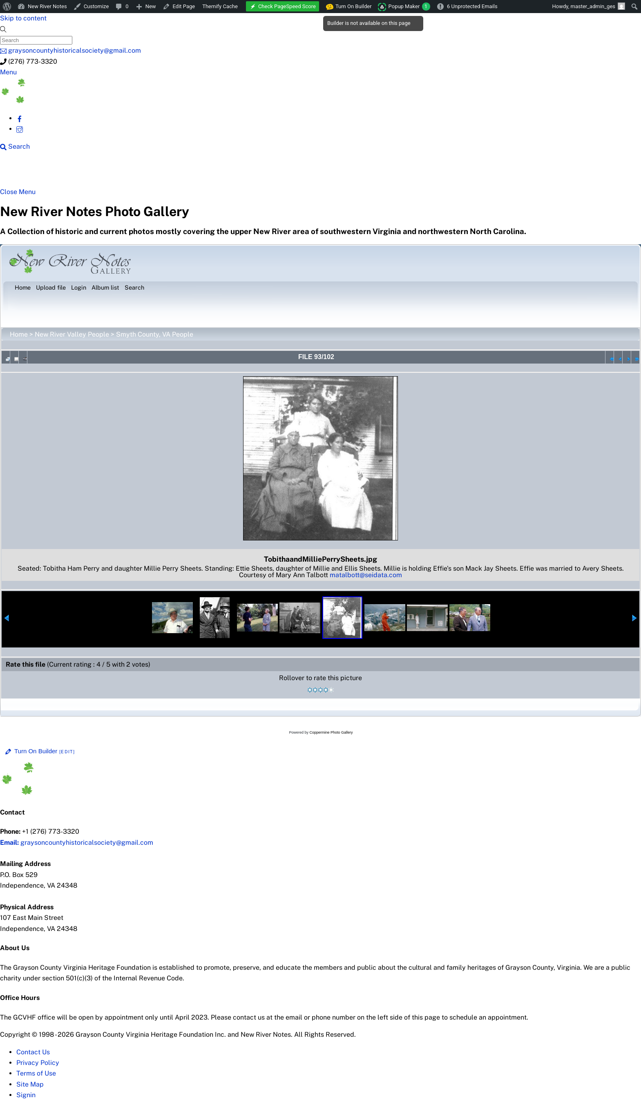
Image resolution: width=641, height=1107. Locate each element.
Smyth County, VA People (154, 334)
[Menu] (8, 72)
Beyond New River (184, 172)
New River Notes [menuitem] (47, 6)
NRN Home (36, 172)
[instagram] (19, 129)
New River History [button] (262, 172)
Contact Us (33, 1052)
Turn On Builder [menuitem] (349, 6)
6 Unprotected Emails (472, 6)
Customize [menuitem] (96, 6)
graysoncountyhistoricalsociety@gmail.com (76, 842)
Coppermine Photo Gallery (331, 732)
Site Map (30, 1084)
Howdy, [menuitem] (588, 6)
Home (19, 334)
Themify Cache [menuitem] (220, 6)
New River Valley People (72, 334)
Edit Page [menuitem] (184, 6)
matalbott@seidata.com (366, 575)
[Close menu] (18, 192)
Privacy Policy (37, 1063)
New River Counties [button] (105, 172)
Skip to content (23, 18)
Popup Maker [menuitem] (409, 6)
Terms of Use (36, 1073)
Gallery (316, 172)
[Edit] (67, 751)
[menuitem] (7, 6)
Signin (26, 1095)
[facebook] (19, 118)
